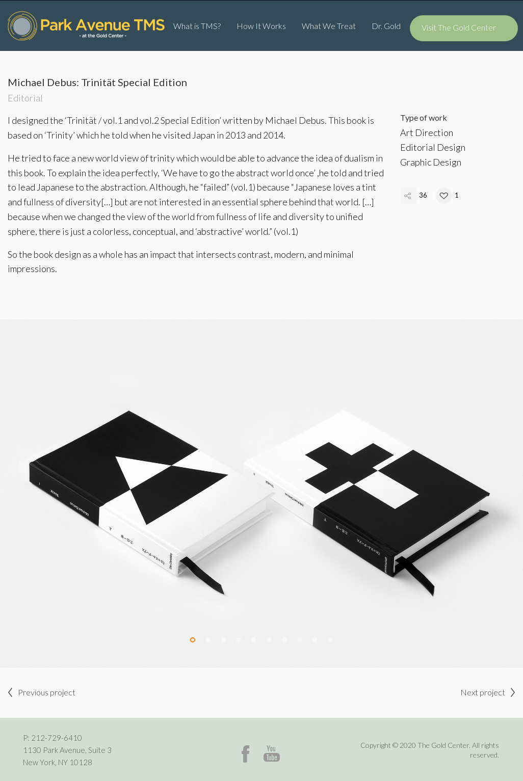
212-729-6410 (56, 737)
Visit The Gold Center (459, 27)
